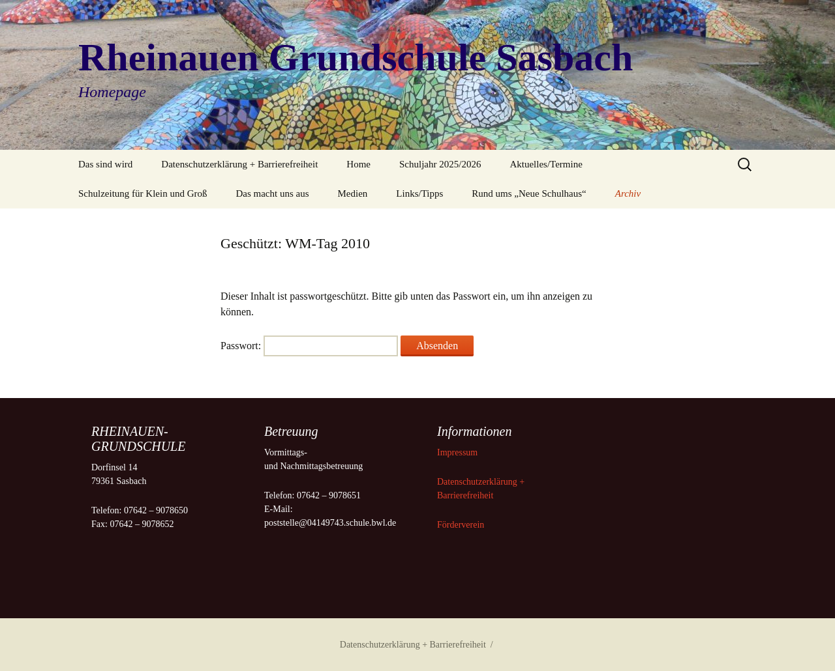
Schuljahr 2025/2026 (440, 164)
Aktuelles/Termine (545, 164)
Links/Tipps (419, 193)
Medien (353, 193)
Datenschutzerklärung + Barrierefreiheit (239, 164)
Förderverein (460, 525)
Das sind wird (105, 164)
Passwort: (309, 345)
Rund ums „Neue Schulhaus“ (529, 193)
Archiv (628, 193)
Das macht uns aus (272, 193)
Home (358, 164)
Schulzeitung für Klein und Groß (142, 193)
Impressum (458, 452)
